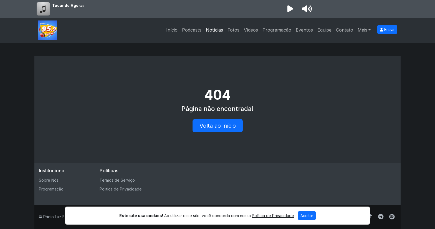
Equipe (324, 30)
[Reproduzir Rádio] (290, 9)
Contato (344, 30)
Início (172, 30)
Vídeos (251, 30)
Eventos (304, 30)
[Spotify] (391, 216)
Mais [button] (362, 30)
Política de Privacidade (121, 189)
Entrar (387, 29)
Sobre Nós (49, 180)
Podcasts (191, 30)
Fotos (233, 30)
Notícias (214, 30)
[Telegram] (380, 216)
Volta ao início (217, 125)
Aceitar (306, 215)
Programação (276, 30)
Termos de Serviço (117, 180)
